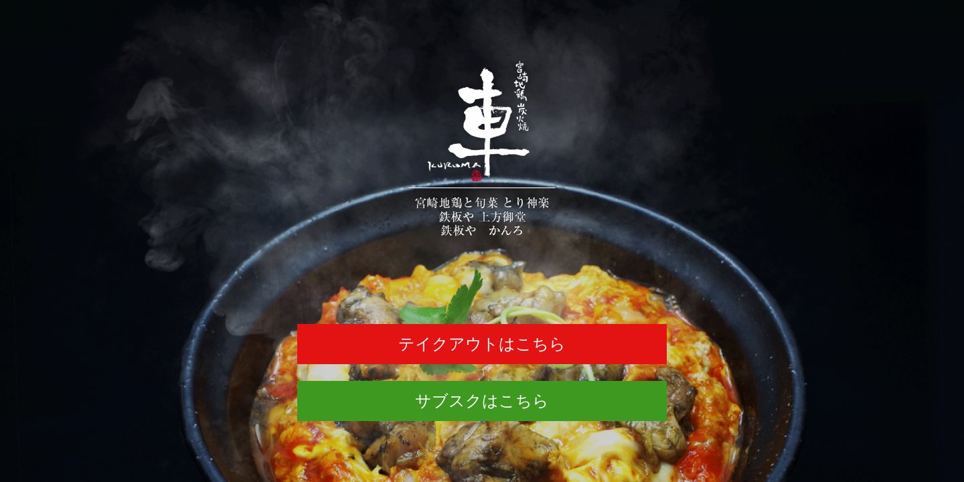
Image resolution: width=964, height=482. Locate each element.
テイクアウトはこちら (482, 344)
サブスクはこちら (482, 401)
